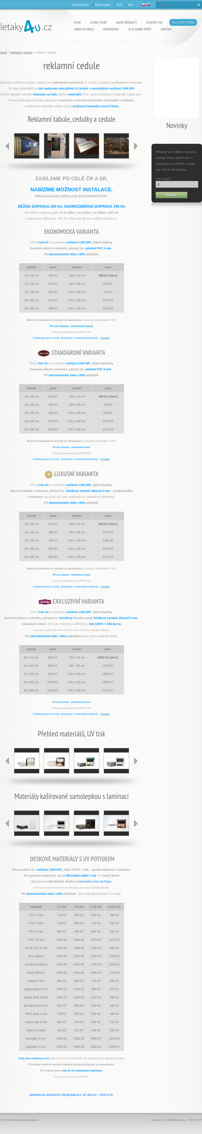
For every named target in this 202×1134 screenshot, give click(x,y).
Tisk (130, 4)
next (136, 146)
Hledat (198, 5)
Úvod (77, 22)
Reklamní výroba (183, 22)
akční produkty (126, 22)
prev (7, 146)
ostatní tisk (154, 22)
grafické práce (84, 29)
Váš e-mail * (163, 179)
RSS (119, 4)
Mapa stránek (102, 4)
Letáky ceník (98, 22)
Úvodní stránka (80, 4)
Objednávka (111, 29)
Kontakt (166, 29)
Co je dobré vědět (140, 29)
